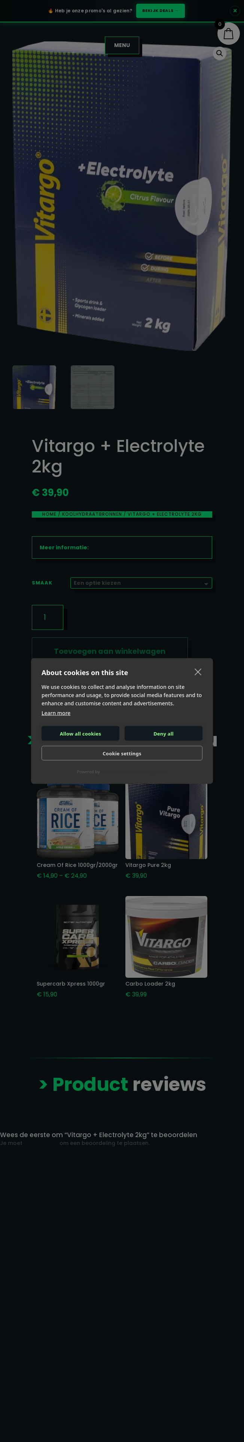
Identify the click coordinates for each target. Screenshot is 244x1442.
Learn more (56, 713)
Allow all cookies (80, 733)
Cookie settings (122, 753)
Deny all (163, 733)
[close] (198, 672)
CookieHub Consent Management (134, 771)
